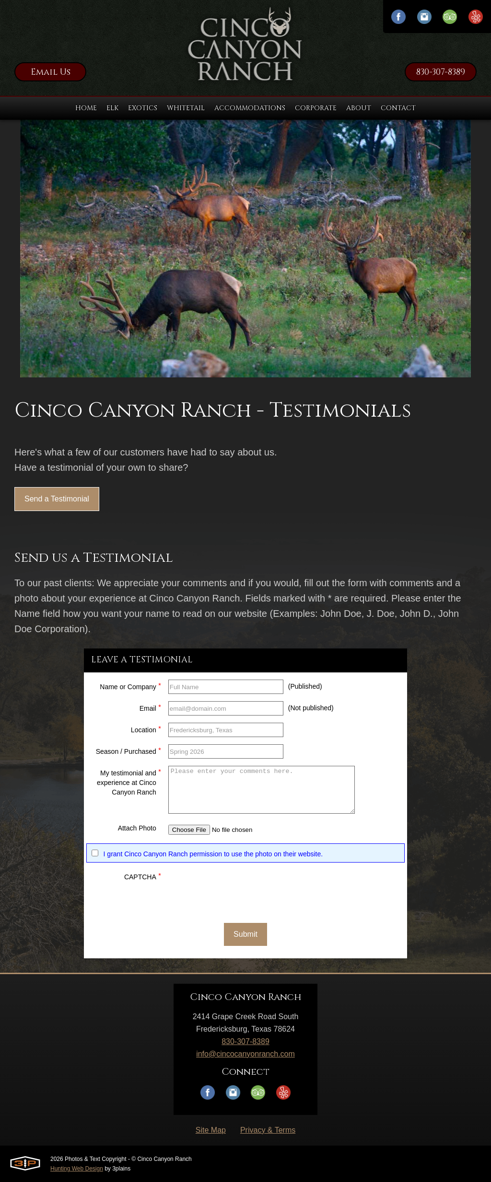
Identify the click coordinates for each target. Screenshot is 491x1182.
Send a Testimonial (56, 499)
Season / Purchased (128, 750)
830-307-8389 (440, 72)
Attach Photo (137, 828)
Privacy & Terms (267, 1130)
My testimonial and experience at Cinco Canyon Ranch (129, 781)
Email (150, 707)
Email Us (50, 72)
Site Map (211, 1130)
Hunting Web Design (76, 1168)
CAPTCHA (142, 876)
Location (146, 729)
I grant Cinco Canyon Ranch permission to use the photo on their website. (213, 854)
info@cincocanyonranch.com (245, 1054)
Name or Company (130, 686)
